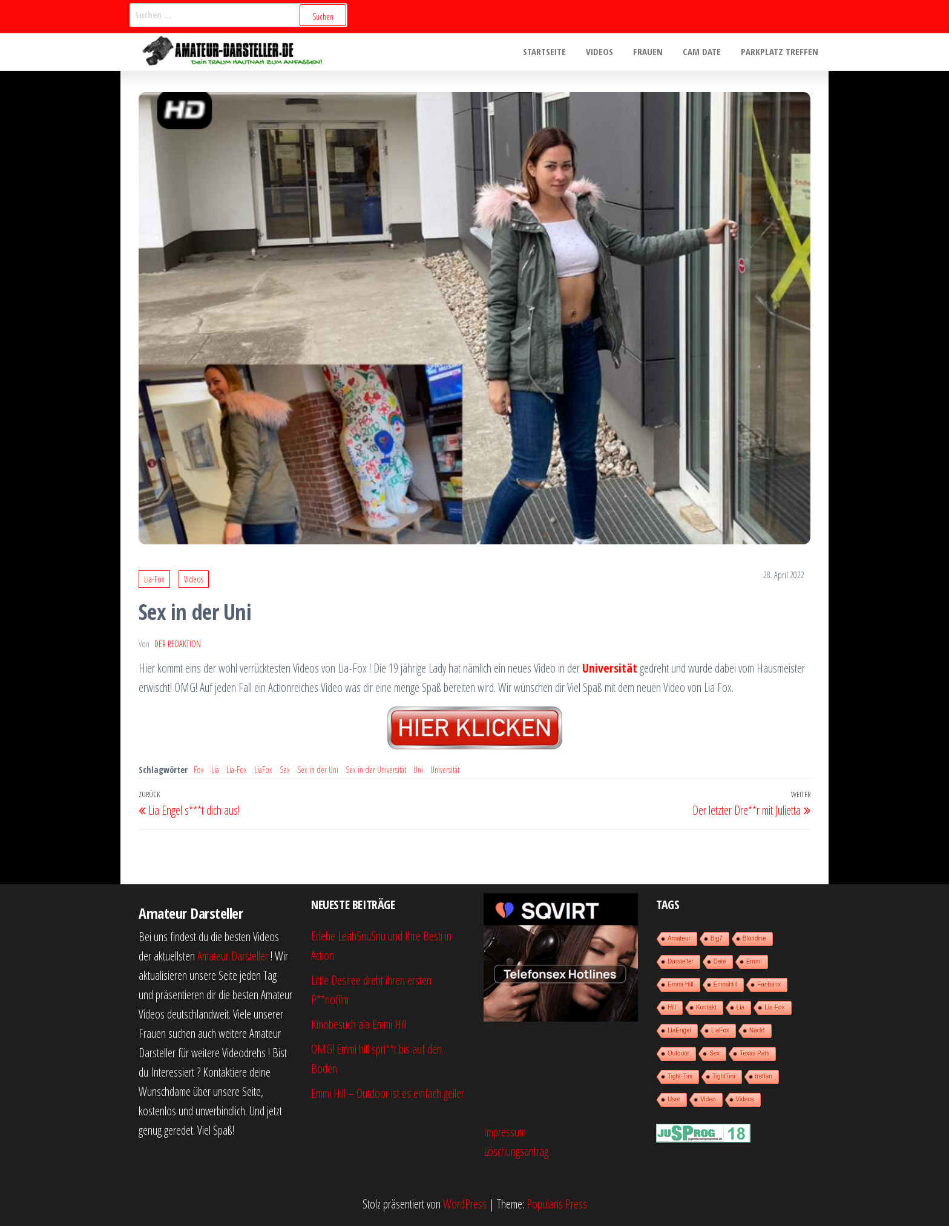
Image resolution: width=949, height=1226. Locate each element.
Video (707, 1099)
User (674, 1099)
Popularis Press (557, 1204)
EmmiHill (725, 984)
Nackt (757, 1030)
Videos (606, 52)
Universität (444, 769)
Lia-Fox (154, 579)
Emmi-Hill (681, 984)
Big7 (717, 938)
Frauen (653, 52)
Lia (215, 769)
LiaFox (263, 769)
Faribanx (769, 984)
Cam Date (705, 52)
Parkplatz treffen (780, 52)
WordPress (465, 1204)
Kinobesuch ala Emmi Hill (359, 1024)
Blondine (754, 938)
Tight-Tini (680, 1076)
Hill (672, 1007)
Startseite (552, 52)
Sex (285, 769)
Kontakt (706, 1007)
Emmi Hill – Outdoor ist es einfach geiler (387, 1093)
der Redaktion (177, 644)
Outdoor (678, 1053)
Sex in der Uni (317, 769)
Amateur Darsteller (232, 956)
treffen (763, 1076)
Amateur (679, 938)
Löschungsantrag (516, 1151)
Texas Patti (754, 1053)
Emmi (754, 961)
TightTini (723, 1076)
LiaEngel (679, 1030)
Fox (199, 769)
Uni (418, 769)
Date (720, 961)
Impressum (505, 1132)
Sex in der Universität (376, 769)
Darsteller (681, 961)
